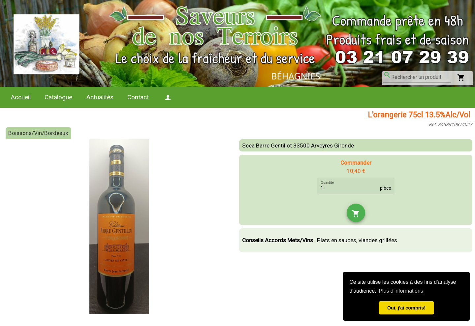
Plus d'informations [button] (401, 291)
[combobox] (421, 77)
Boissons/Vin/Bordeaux (38, 133)
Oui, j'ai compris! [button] (406, 307)
